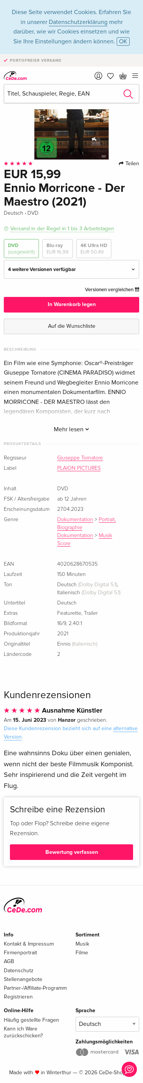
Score (64, 543)
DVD (21, 248)
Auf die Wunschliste (71, 326)
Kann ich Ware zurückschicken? (23, 1032)
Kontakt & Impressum (29, 944)
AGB (9, 961)
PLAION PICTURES (79, 468)
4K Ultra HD (93, 248)
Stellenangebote (23, 979)
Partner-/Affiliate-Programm (35, 988)
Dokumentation (75, 519)
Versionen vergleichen (112, 290)
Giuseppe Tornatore (80, 458)
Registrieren (18, 997)
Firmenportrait (20, 952)
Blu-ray (58, 248)
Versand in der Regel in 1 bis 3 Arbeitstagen (62, 228)
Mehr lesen (71, 429)
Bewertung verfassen (71, 852)
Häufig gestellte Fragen (31, 1020)
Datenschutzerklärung (78, 22)
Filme (82, 952)
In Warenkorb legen (72, 304)
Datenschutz (19, 970)
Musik (105, 535)
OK (123, 41)
